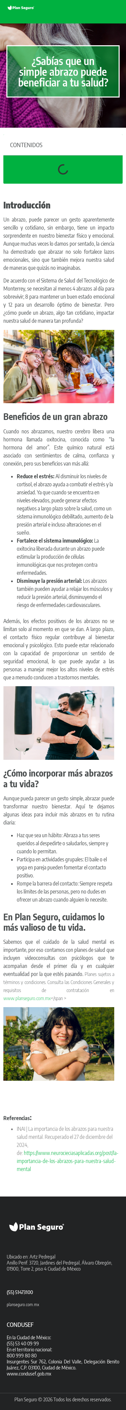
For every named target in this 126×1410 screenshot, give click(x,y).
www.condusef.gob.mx (29, 1373)
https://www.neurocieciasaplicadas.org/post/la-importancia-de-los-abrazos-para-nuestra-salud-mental (68, 1161)
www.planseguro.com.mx (27, 998)
